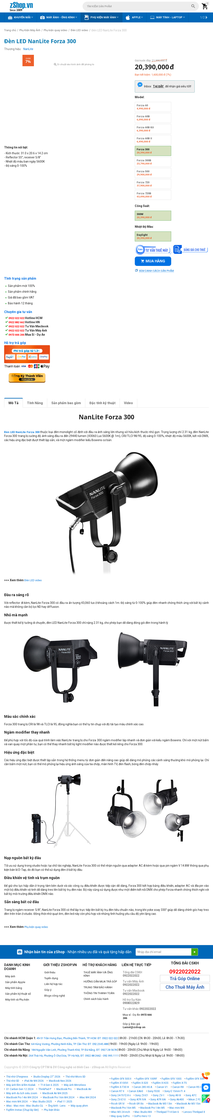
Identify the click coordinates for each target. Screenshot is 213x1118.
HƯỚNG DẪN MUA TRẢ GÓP (100, 981)
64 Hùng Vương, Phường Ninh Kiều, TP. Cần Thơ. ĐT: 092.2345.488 (69, 1044)
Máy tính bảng (13, 988)
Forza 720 (144, 184)
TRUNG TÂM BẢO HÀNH (98, 987)
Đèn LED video (33, 580)
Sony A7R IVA (138, 1099)
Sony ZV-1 (159, 1095)
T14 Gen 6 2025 (50, 1085)
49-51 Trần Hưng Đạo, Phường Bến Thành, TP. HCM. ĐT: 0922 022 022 (77, 1038)
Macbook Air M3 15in (189, 1103)
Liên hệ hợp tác (53, 984)
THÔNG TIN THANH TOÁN (99, 993)
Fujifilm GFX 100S (171, 1078)
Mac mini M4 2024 (16, 1101)
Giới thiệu (49, 972)
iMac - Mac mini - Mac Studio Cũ (24, 1105)
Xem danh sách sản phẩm (156, 270)
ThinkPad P (44, 1089)
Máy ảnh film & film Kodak (20, 1085)
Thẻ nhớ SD (12, 1080)
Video (128, 403)
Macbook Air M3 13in (160, 1103)
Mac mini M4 (176, 1107)
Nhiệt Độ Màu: (144, 226)
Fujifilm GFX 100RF (146, 1078)
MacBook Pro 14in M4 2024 (22, 1097)
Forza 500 (144, 173)
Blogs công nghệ (54, 995)
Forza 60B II (144, 140)
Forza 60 (143, 107)
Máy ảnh (10, 976)
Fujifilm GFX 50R (195, 1078)
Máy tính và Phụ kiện (17, 999)
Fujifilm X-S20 (140, 1082)
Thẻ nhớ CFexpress (17, 1076)
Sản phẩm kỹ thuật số (18, 993)
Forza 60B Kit (145, 129)
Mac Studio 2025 (42, 1101)
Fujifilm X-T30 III (120, 1087)
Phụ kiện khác (52, 1109)
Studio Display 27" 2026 (46, 1076)
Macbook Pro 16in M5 (123, 1107)
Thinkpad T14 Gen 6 (167, 1112)
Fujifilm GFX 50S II (121, 1078)
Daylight (144, 236)
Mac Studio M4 (143, 1112)
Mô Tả (14, 403)
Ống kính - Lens (57, 1105)
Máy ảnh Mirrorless (75, 1085)
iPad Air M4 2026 (34, 1080)
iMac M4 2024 (87, 1097)
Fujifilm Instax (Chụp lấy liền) (22, 1109)
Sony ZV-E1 (141, 1095)
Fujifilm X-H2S (160, 1082)
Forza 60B (143, 118)
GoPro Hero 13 (142, 1116)
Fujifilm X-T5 (180, 1082)
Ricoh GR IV (118, 1103)
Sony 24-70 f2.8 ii (121, 1095)
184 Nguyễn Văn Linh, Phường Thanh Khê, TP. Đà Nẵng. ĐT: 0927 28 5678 (74, 1049)
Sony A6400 (177, 1099)
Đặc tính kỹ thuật (102, 403)
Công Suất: (142, 206)
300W (144, 216)
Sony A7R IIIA (158, 1099)
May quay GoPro (120, 1116)
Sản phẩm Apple (15, 982)
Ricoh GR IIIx (136, 1103)
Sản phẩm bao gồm (66, 403)
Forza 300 (144, 151)
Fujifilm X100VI (119, 1082)
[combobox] (141, 6)
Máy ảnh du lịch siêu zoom (21, 1093)
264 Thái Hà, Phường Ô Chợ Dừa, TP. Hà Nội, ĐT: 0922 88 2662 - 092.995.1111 (74, 1055)
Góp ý (47, 989)
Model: (140, 97)
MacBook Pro (64, 1089)
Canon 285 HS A (143, 1087)
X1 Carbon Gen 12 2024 (19, 1089)
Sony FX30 (154, 1091)
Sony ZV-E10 (118, 1099)
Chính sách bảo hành (96, 999)
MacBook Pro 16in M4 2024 (58, 1097)
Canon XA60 (136, 1091)
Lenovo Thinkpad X (194, 1112)
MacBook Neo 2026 (60, 1080)
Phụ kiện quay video (36, 926)
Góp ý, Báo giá (134, 1025)
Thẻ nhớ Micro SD (75, 1076)
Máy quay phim (79, 1105)
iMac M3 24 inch (120, 1112)
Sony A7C (191, 1095)
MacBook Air (84, 1089)
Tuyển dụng (51, 978)
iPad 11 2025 (64, 1101)
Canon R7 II (117, 1091)
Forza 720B (144, 195)
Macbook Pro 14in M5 (152, 1107)
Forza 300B (144, 162)
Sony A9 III (175, 1095)
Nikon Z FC (194, 1099)
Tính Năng (35, 403)
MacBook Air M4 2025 (55, 1093)
